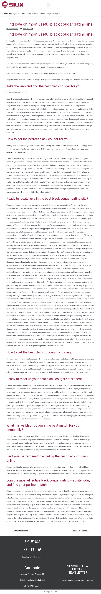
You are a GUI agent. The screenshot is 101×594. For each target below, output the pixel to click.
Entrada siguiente (80, 531)
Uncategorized (12, 29)
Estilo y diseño (37, 557)
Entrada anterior (20, 531)
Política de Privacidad (70, 580)
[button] (48, 5)
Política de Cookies (86, 580)
